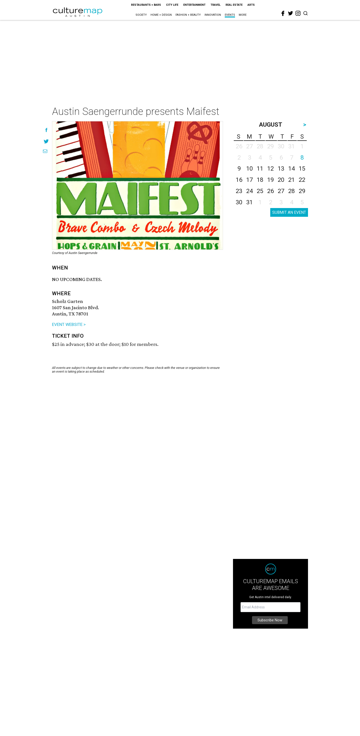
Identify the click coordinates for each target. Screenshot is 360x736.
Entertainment (194, 4)
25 (260, 191)
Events (230, 14)
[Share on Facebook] (46, 130)
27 (281, 191)
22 (302, 179)
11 (260, 168)
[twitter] (290, 13)
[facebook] (283, 13)
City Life (172, 4)
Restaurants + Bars (146, 4)
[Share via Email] (45, 151)
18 (260, 179)
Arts (251, 4)
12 (270, 168)
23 (239, 191)
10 (249, 168)
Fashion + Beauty (188, 14)
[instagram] (298, 13)
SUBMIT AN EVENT (289, 212)
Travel (215, 4)
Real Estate (234, 4)
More (242, 14)
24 (249, 191)
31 (249, 202)
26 (270, 191)
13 (281, 168)
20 (281, 179)
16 (239, 179)
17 (249, 179)
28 (291, 191)
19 (270, 179)
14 (291, 168)
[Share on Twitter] (46, 141)
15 (302, 168)
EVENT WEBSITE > (69, 324)
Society (141, 14)
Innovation (212, 14)
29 (302, 191)
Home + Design (161, 14)
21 (291, 179)
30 (239, 202)
